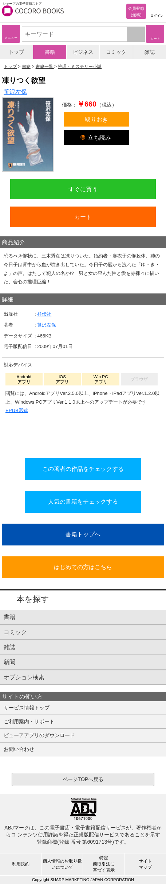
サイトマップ (145, 864)
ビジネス (83, 52)
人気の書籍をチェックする (83, 501)
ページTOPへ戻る (83, 779)
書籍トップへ (83, 534)
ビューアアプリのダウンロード (39, 735)
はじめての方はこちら (83, 567)
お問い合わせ (19, 749)
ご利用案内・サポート (29, 721)
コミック (116, 52)
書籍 (50, 52)
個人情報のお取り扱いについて (62, 864)
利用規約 (20, 864)
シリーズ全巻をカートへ (83, 436)
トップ (16, 52)
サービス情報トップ (27, 708)
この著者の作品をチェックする (83, 468)
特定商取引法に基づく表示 (104, 864)
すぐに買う (83, 189)
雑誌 (150, 52)
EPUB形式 (16, 410)
